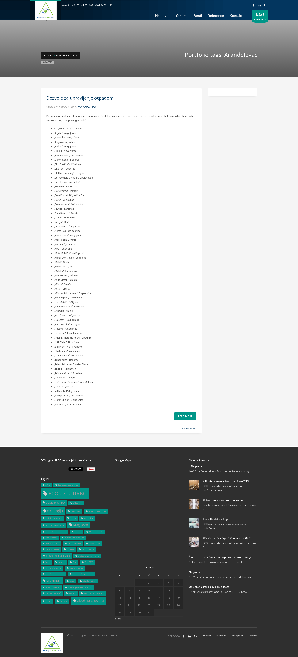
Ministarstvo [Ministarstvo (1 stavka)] (51, 537)
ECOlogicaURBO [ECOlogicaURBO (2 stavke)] (55, 502)
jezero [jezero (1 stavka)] (73, 518)
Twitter (207, 635)
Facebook (221, 635)
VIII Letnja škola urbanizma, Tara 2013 (226, 481)
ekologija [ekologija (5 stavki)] (55, 510)
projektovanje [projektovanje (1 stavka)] (88, 549)
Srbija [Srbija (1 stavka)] (47, 562)
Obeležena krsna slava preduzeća (209, 587)
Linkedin (252, 635)
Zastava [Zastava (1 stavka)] (72, 593)
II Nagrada (195, 466)
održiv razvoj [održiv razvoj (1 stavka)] (94, 543)
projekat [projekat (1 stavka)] (70, 549)
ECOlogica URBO (87, 107)
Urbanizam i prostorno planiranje (223, 500)
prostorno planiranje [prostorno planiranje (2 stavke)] (58, 555)
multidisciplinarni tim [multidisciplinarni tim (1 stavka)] (75, 537)
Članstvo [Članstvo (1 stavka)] (63, 601)
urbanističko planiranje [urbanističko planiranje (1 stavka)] (82, 574)
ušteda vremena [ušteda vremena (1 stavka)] (52, 587)
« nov (118, 618)
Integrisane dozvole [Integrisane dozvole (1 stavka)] (97, 511)
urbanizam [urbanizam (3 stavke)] (54, 580)
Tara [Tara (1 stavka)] (74, 562)
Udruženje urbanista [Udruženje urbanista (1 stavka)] (54, 574)
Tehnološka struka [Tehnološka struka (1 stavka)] (53, 568)
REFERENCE (260, 17)
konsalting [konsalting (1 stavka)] (88, 518)
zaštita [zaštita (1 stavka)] (48, 601)
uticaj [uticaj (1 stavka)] (72, 581)
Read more (185, 416)
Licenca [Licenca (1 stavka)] (78, 532)
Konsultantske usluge (216, 519)
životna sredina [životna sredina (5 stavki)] (90, 600)
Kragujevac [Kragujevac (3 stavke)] (80, 525)
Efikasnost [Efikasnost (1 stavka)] (77, 503)
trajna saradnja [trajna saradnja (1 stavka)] (76, 568)
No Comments (188, 428)
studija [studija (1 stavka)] (61, 562)
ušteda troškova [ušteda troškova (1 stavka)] (90, 581)
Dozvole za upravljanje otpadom (79, 98)
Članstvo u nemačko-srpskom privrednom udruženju (220, 557)
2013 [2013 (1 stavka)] (47, 485)
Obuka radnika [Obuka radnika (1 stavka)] (74, 543)
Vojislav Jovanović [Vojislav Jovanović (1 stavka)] (53, 593)
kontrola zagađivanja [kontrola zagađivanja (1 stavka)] (54, 525)
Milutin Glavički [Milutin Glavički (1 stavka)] (96, 532)
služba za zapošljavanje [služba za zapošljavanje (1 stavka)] (88, 556)
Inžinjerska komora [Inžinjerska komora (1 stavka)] (53, 518)
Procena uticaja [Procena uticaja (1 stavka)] (52, 549)
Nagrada (194, 572)
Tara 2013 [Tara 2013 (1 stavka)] (89, 562)
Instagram (237, 635)
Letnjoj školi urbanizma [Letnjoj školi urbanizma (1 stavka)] (56, 532)
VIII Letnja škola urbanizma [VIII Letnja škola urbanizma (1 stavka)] (80, 587)
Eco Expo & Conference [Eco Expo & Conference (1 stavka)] (68, 485)
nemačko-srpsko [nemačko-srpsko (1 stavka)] (52, 543)
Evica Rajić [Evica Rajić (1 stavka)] (75, 511)
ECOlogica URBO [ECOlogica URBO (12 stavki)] (67, 493)
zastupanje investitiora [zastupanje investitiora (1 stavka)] (94, 593)
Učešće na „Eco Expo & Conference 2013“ (227, 538)
